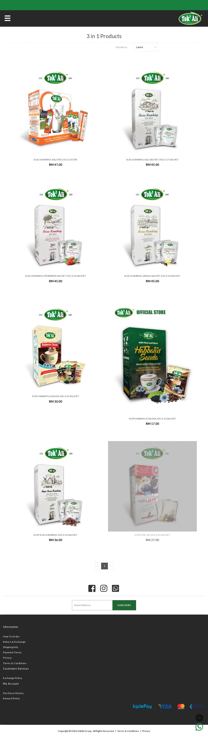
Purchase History (13, 693)
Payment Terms (12, 652)
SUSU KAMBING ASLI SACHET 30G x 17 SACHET (152, 159)
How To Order (11, 636)
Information (10, 626)
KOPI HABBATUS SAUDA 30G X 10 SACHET (152, 418)
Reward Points (11, 698)
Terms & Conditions (15, 663)
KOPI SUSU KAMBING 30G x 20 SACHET (55, 534)
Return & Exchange (14, 641)
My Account (11, 683)
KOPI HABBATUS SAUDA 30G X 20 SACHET (55, 396)
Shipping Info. (11, 647)
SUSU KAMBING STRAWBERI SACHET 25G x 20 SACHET (55, 275)
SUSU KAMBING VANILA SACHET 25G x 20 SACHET (152, 275)
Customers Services (16, 668)
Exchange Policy (12, 678)
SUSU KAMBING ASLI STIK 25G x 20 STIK (55, 159)
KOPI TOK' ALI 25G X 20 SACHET (152, 534)
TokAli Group (84, 731)
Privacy (7, 657)
